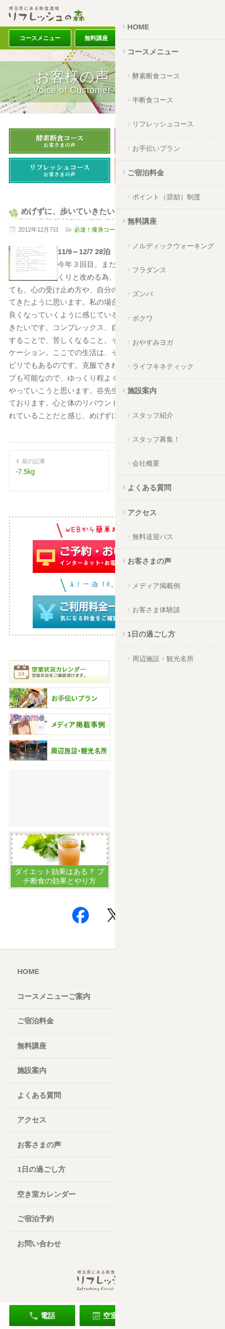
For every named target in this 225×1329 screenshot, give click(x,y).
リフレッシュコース (59, 170)
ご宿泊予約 (35, 1218)
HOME (28, 971)
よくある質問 (39, 1095)
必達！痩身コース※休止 (106, 229)
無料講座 (96, 38)
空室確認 (117, 1316)
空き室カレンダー (46, 1194)
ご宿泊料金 (145, 38)
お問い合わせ (39, 1243)
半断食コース (165, 140)
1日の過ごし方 (41, 1169)
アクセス (194, 38)
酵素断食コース (59, 140)
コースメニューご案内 (53, 996)
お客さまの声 (39, 1144)
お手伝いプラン (165, 170)
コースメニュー (40, 38)
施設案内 (31, 1070)
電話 (48, 1316)
